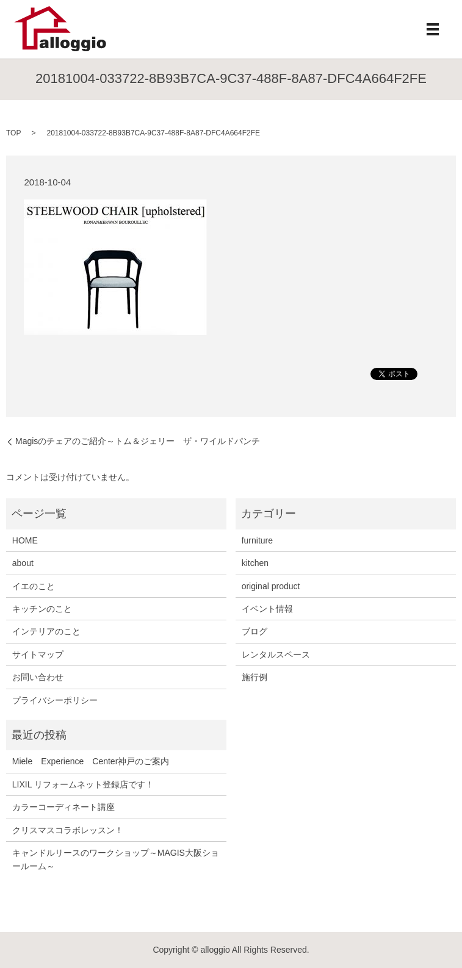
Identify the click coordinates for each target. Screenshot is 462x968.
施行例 (254, 677)
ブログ (254, 631)
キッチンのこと (42, 609)
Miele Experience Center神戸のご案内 (91, 761)
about (23, 563)
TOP (13, 133)
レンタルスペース (276, 654)
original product (271, 586)
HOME (25, 540)
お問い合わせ (37, 677)
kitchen (255, 563)
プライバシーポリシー (55, 700)
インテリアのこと (46, 631)
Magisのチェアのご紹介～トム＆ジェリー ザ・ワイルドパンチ (137, 441)
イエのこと (33, 586)
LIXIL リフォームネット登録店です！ (83, 784)
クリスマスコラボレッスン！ (67, 830)
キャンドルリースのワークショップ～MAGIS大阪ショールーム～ (115, 859)
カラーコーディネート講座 (63, 807)
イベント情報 (267, 609)
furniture (257, 540)
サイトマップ (37, 654)
